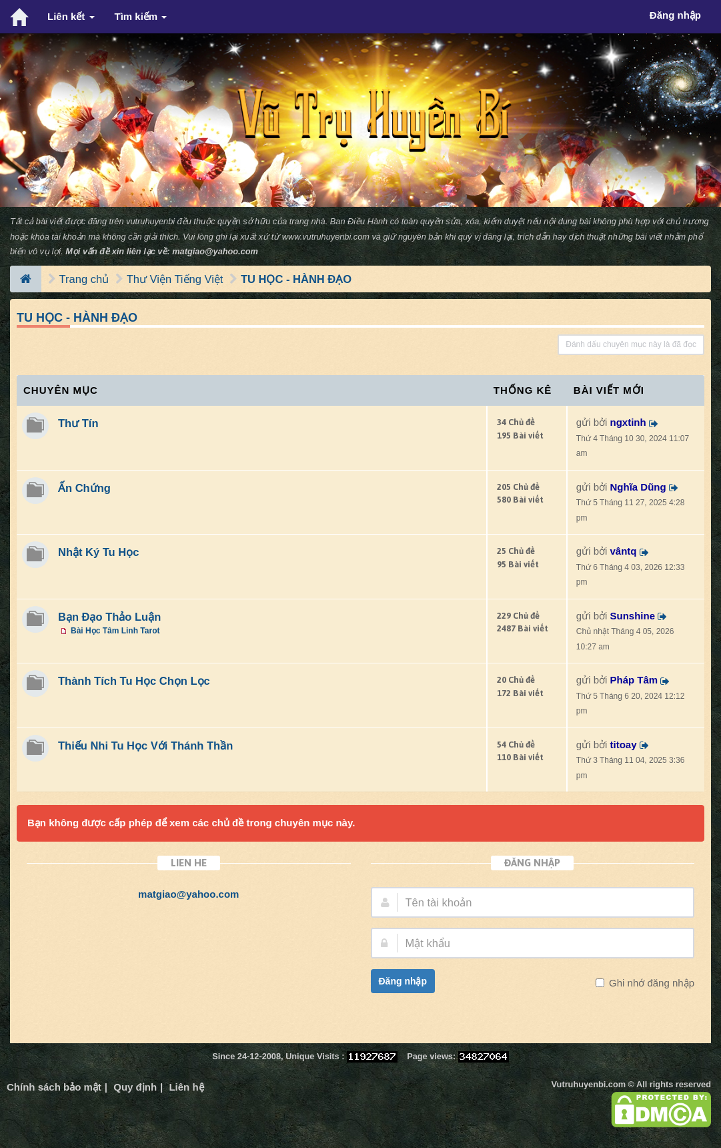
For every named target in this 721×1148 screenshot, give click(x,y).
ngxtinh (628, 422)
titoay (623, 744)
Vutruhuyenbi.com (589, 1084)
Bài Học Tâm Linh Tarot (115, 630)
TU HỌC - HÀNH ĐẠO (296, 279)
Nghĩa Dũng (638, 487)
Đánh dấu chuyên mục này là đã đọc (631, 344)
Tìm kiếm (141, 16)
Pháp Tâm (634, 679)
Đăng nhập (403, 981)
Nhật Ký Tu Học (98, 552)
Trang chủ (84, 279)
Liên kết (71, 16)
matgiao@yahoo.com (215, 251)
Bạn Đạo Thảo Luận (109, 617)
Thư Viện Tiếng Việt (175, 279)
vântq (623, 551)
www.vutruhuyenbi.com (326, 237)
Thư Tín (78, 423)
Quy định (135, 1087)
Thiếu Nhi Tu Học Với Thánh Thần (145, 746)
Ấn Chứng (84, 488)
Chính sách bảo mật (54, 1087)
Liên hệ (186, 1087)
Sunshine (633, 615)
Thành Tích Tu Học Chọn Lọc (134, 681)
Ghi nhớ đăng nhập (650, 982)
